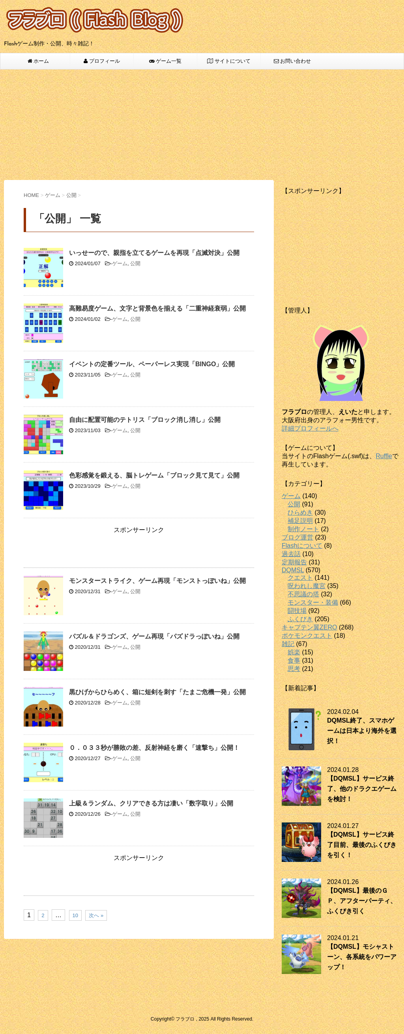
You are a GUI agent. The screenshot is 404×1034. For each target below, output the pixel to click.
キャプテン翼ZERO (309, 627)
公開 (135, 263)
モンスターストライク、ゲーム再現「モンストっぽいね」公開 (157, 580)
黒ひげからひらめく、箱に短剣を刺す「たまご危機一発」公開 (157, 692)
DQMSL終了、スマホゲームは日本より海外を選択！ (362, 730)
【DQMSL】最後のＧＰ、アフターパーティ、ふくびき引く (362, 900)
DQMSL (293, 570)
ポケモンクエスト (307, 635)
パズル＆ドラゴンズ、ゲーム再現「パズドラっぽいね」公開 (154, 636)
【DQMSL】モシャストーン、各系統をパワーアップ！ (362, 956)
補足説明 (300, 520)
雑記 (288, 644)
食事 (294, 660)
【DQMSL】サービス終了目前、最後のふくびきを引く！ (362, 844)
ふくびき (300, 619)
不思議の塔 (303, 594)
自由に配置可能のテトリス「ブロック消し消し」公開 (145, 419)
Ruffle (384, 456)
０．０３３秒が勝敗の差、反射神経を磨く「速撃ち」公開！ (154, 747)
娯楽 (294, 652)
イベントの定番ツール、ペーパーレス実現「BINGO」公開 (152, 364)
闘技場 (297, 610)
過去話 (291, 554)
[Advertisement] (202, 124)
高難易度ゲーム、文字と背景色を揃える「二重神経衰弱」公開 (157, 308)
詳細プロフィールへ (310, 428)
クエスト (300, 577)
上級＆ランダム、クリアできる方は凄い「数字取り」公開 (151, 803)
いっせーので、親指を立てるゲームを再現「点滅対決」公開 (154, 252)
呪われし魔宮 (306, 586)
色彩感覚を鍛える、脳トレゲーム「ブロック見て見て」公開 (154, 475)
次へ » (96, 915)
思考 (294, 668)
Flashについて (302, 545)
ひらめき (300, 512)
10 (75, 915)
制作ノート (303, 529)
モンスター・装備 (313, 602)
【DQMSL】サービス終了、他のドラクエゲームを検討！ (362, 788)
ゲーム (119, 263)
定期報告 (294, 562)
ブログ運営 (297, 537)
